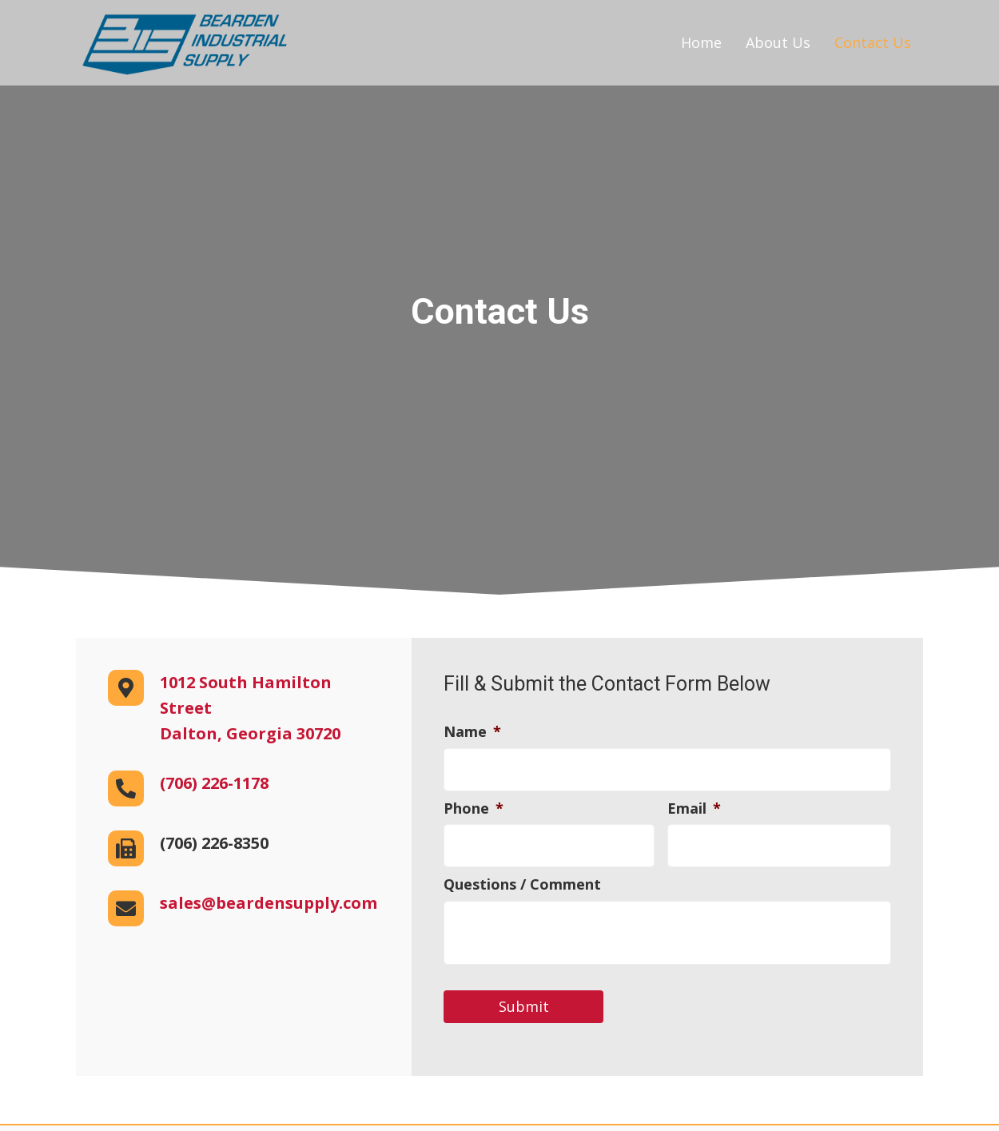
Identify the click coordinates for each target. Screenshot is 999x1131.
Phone (473, 806)
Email (694, 806)
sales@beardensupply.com (268, 903)
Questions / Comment (522, 880)
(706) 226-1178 (214, 783)
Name (472, 732)
